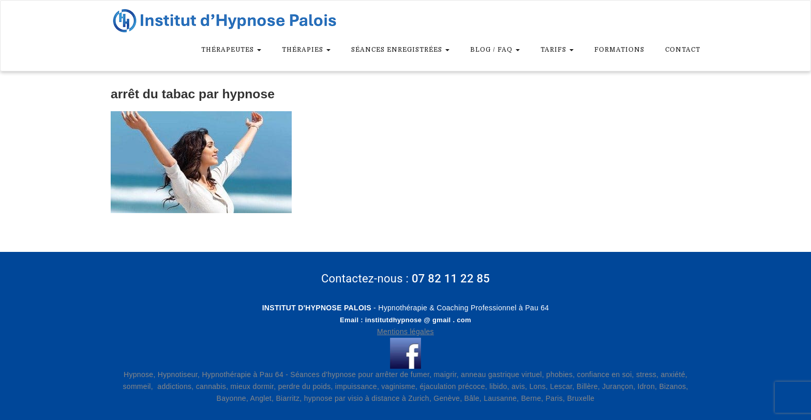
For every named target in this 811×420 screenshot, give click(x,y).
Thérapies (306, 49)
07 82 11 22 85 (451, 278)
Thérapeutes (231, 49)
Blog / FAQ (495, 49)
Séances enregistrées (400, 49)
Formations (619, 49)
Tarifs (557, 49)
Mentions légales (405, 331)
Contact (682, 49)
